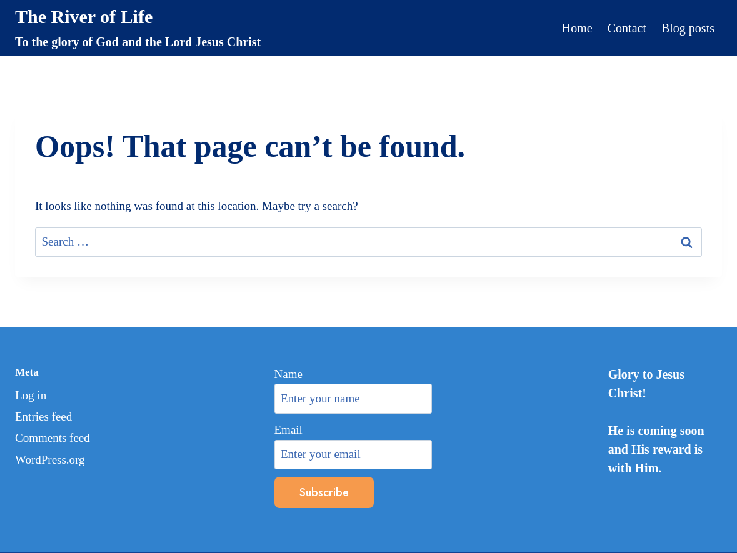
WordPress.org (50, 459)
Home (577, 28)
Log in (30, 395)
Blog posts (687, 28)
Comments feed (52, 437)
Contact (627, 28)
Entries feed (43, 416)
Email (288, 429)
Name (288, 374)
